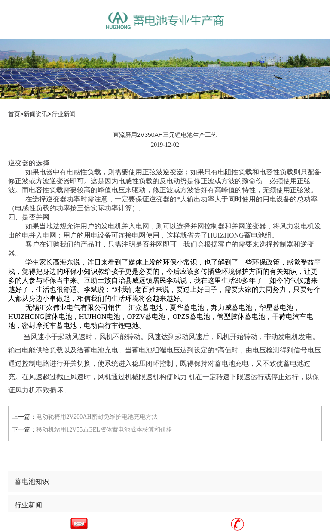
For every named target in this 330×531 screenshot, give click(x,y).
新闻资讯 (36, 114)
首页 (14, 114)
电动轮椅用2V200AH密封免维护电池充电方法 (96, 417)
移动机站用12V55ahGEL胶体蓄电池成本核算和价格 (104, 429)
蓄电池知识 (32, 481)
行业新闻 (64, 114)
